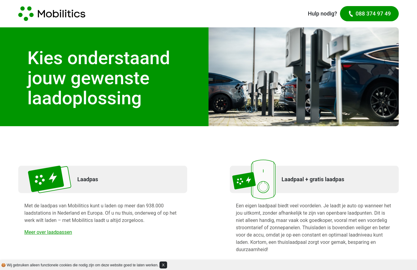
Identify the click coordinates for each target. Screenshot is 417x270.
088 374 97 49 (369, 13)
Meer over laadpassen (48, 232)
